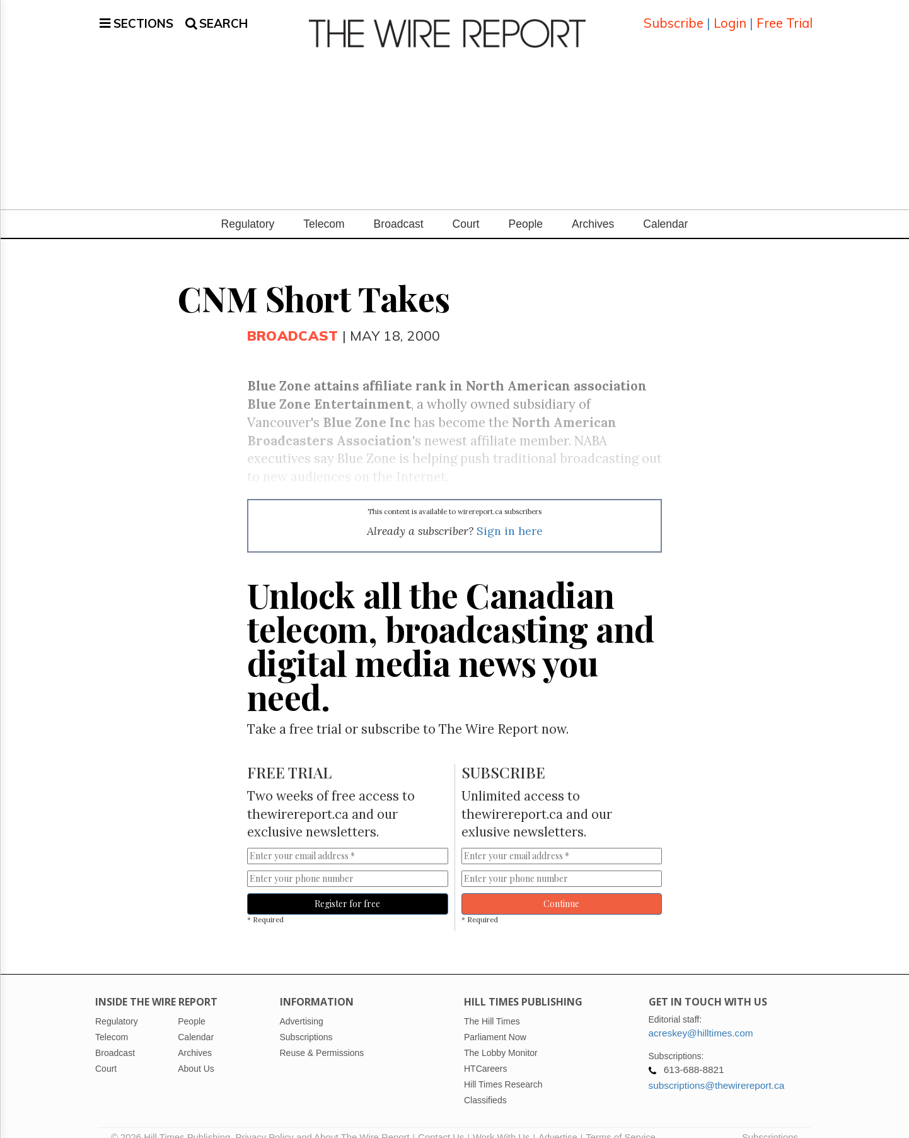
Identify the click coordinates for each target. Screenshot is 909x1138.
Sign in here (510, 515)
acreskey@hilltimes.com (701, 1017)
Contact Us (441, 1122)
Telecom (323, 208)
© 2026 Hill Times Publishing (173, 1122)
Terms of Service (621, 1122)
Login (730, 15)
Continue (561, 889)
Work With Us (501, 1122)
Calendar (665, 208)
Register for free (347, 889)
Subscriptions (770, 1122)
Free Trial (784, 15)
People (525, 208)
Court (466, 208)
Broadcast (399, 208)
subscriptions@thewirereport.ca (717, 1070)
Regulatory (248, 208)
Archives (593, 208)
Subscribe (673, 15)
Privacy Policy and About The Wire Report (322, 1122)
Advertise (557, 1122)
